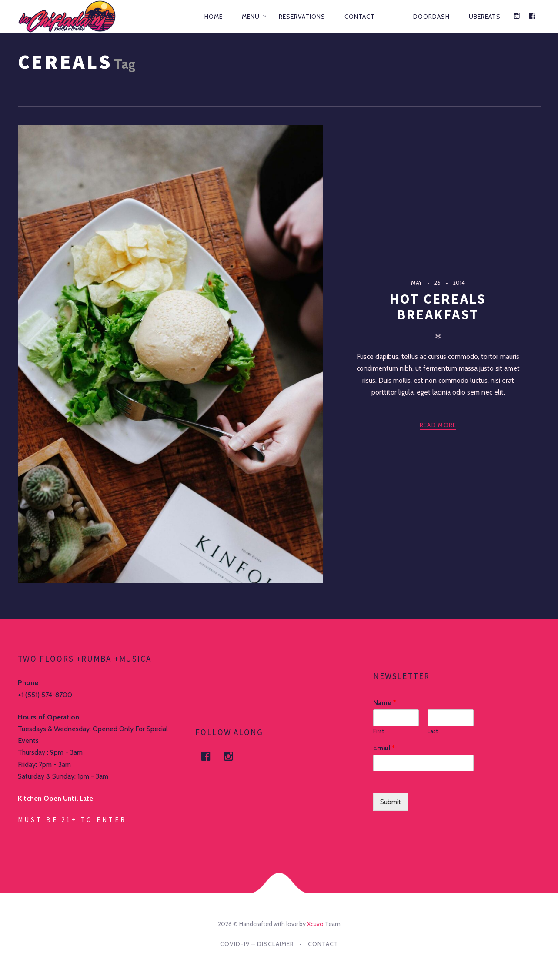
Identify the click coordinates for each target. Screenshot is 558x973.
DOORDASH (431, 16)
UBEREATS (485, 16)
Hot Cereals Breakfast (438, 306)
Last (433, 731)
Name (384, 703)
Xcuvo (315, 924)
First (378, 731)
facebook (211, 756)
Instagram (233, 756)
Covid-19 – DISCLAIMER (257, 944)
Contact (359, 16)
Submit (390, 802)
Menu (251, 16)
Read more (438, 424)
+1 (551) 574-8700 (45, 695)
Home (213, 16)
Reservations (302, 16)
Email (384, 748)
